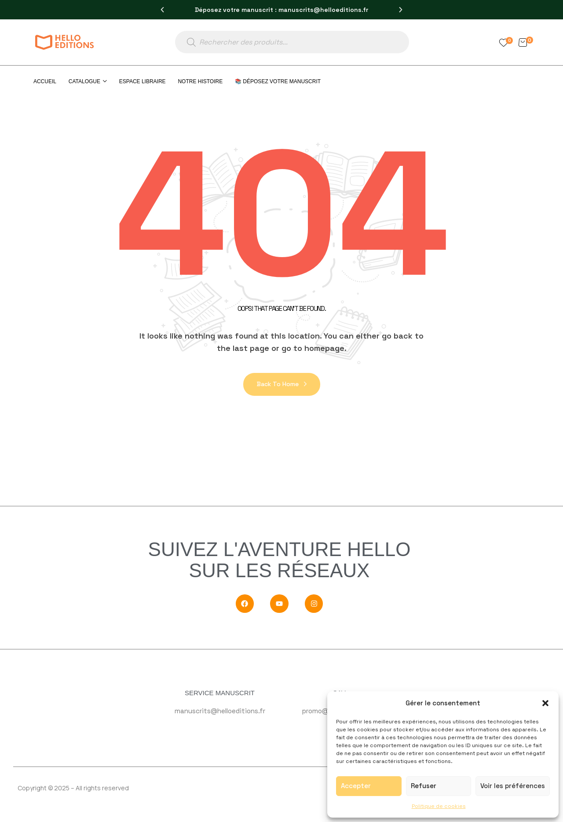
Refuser (423, 785)
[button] (545, 703)
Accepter (356, 785)
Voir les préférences (512, 785)
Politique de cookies (439, 806)
